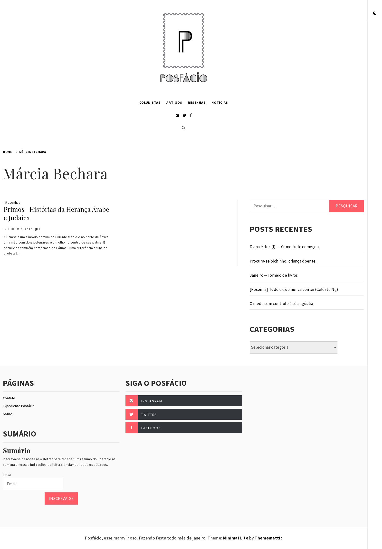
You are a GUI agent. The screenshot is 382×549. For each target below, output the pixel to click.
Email (7, 475)
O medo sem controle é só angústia (281, 303)
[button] (374, 13)
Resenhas (197, 102)
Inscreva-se (61, 498)
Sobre (7, 414)
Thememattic (269, 538)
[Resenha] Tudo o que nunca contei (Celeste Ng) (294, 289)
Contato (9, 398)
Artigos (174, 102)
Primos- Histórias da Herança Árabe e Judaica (56, 213)
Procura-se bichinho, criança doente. (283, 261)
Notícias (219, 102)
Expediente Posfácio (19, 406)
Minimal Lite (235, 538)
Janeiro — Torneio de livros (274, 275)
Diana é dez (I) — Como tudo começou (284, 246)
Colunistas (150, 102)
